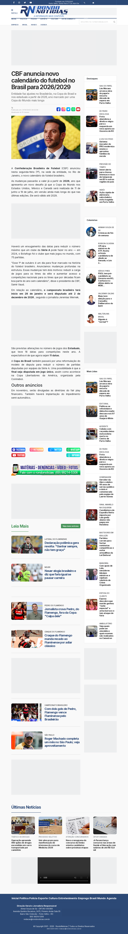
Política (23, 19)
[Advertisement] (87, 11)
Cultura (54, 19)
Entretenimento (68, 19)
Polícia (34, 19)
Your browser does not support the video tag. (64, 870)
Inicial (13, 19)
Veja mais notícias (71, 526)
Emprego (15, 25)
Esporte (43, 19)
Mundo (34, 25)
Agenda (44, 25)
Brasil (24, 25)
